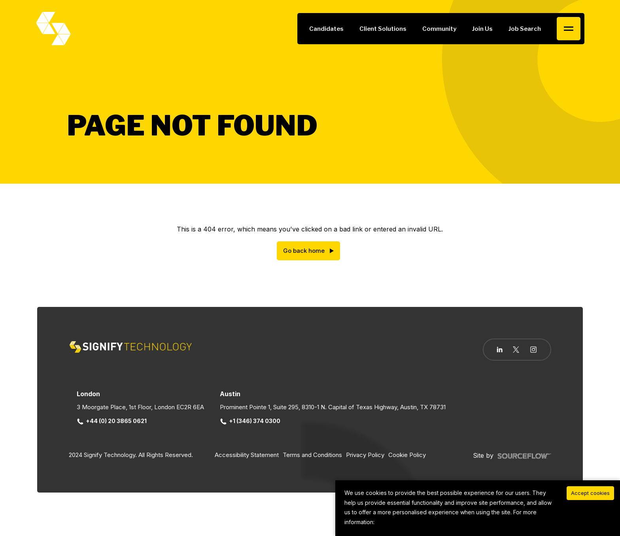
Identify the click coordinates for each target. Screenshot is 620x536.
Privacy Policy (365, 455)
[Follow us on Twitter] (516, 350)
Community (439, 28)
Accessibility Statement (247, 455)
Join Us (482, 28)
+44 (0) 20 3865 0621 (112, 421)
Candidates (326, 28)
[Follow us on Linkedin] (500, 350)
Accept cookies (590, 493)
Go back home (304, 250)
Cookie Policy (407, 455)
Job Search (524, 28)
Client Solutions (382, 28)
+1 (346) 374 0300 (250, 421)
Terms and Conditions (312, 455)
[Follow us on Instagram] (533, 350)
